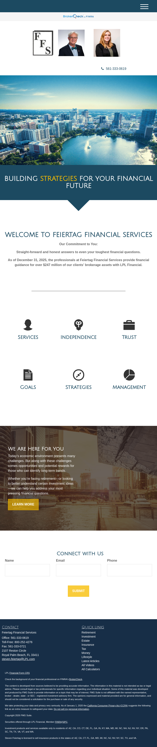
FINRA (58, 722)
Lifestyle (87, 657)
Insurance (88, 644)
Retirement (88, 632)
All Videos (88, 665)
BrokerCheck (75, 679)
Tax (84, 648)
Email (60, 560)
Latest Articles (90, 661)
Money (86, 653)
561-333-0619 (113, 68)
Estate (86, 640)
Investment (88, 636)
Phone (112, 560)
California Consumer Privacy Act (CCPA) (107, 705)
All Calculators (91, 669)
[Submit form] (78, 591)
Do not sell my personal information (71, 709)
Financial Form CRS (19, 673)
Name (9, 560)
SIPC (65, 722)
